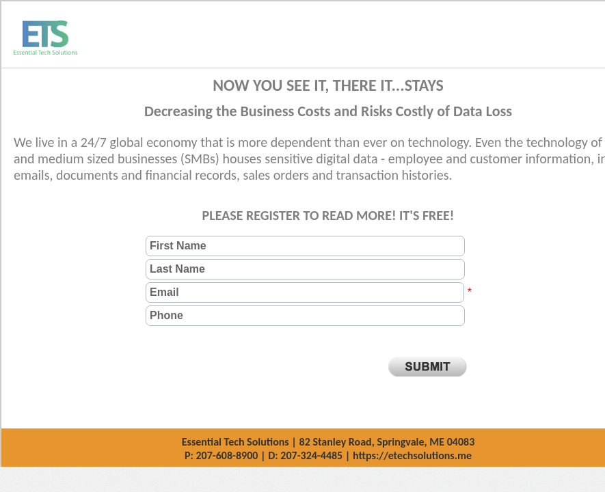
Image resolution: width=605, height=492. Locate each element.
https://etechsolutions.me (412, 455)
